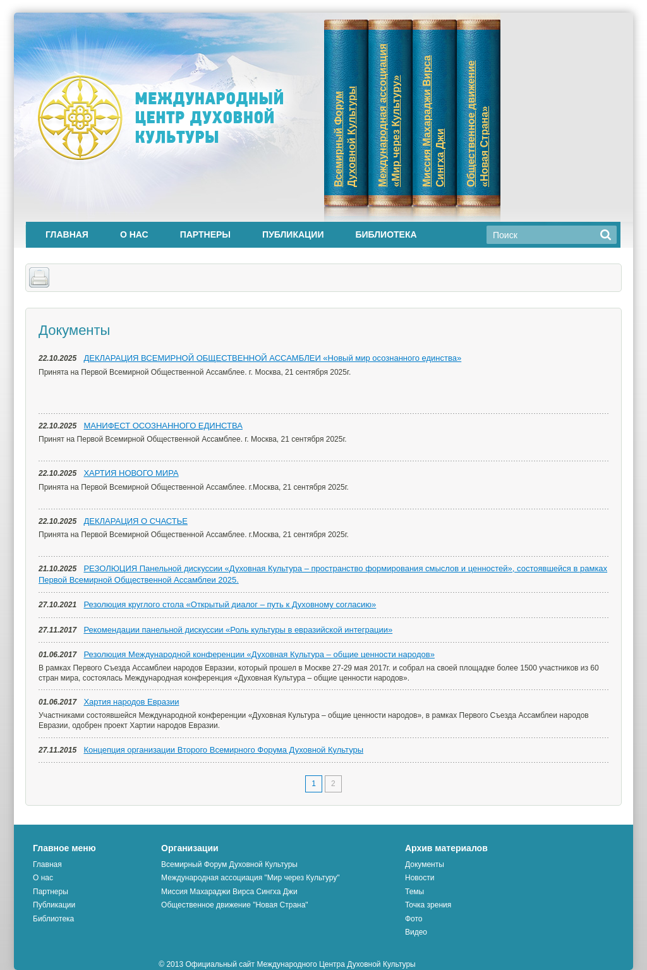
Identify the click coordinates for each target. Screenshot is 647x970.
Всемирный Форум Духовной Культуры (229, 864)
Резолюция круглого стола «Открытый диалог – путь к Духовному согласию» (229, 604)
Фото (414, 918)
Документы (424, 864)
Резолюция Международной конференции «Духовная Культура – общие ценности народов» (259, 654)
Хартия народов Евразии (131, 701)
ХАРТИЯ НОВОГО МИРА (130, 473)
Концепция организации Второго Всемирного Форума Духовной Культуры (223, 750)
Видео (416, 932)
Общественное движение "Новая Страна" (234, 904)
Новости (419, 877)
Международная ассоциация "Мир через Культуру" (250, 877)
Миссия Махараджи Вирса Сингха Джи (229, 891)
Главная (66, 234)
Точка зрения (428, 904)
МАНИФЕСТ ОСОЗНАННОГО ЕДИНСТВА (162, 425)
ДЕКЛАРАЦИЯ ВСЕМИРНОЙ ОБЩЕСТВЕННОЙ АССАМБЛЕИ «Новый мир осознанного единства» (272, 358)
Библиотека (385, 234)
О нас (134, 234)
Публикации (293, 234)
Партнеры (205, 234)
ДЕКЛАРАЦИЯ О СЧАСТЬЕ (135, 521)
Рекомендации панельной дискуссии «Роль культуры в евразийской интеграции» (237, 629)
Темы (414, 891)
